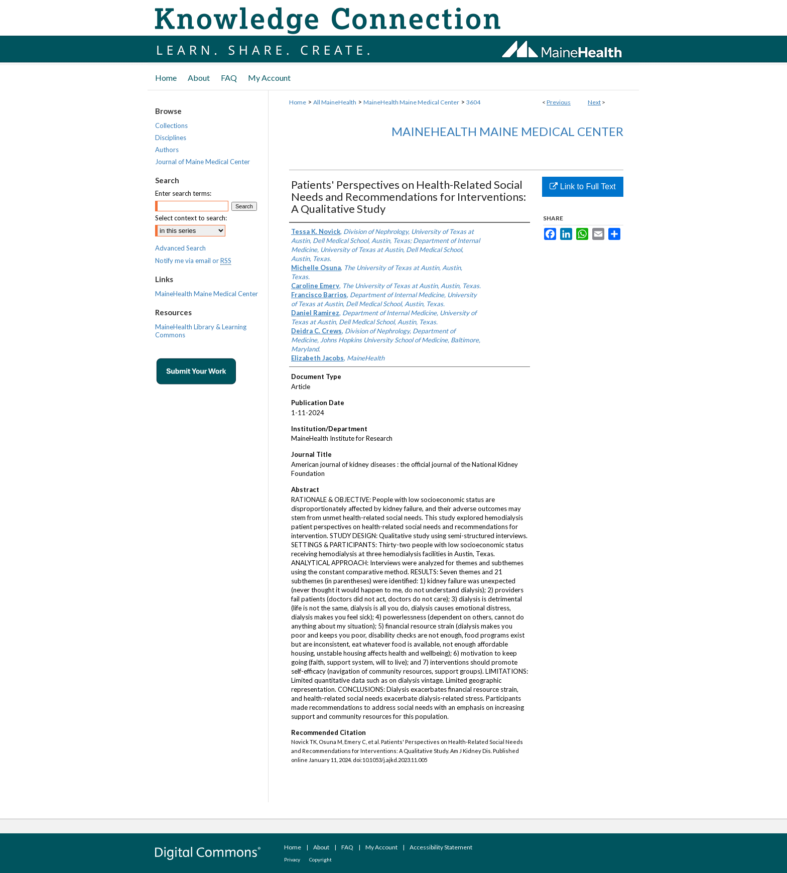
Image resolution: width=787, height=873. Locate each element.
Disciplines (170, 138)
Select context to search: (191, 218)
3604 (473, 102)
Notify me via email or (193, 261)
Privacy (292, 859)
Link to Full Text (582, 186)
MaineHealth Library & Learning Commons (200, 331)
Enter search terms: (183, 193)
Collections (171, 125)
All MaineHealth (334, 102)
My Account (381, 847)
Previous (559, 102)
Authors (167, 150)
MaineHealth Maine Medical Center (411, 102)
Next (594, 102)
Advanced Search (180, 248)
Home (297, 102)
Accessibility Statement (441, 847)
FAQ (347, 847)
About (321, 847)
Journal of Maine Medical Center (202, 162)
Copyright (320, 859)
